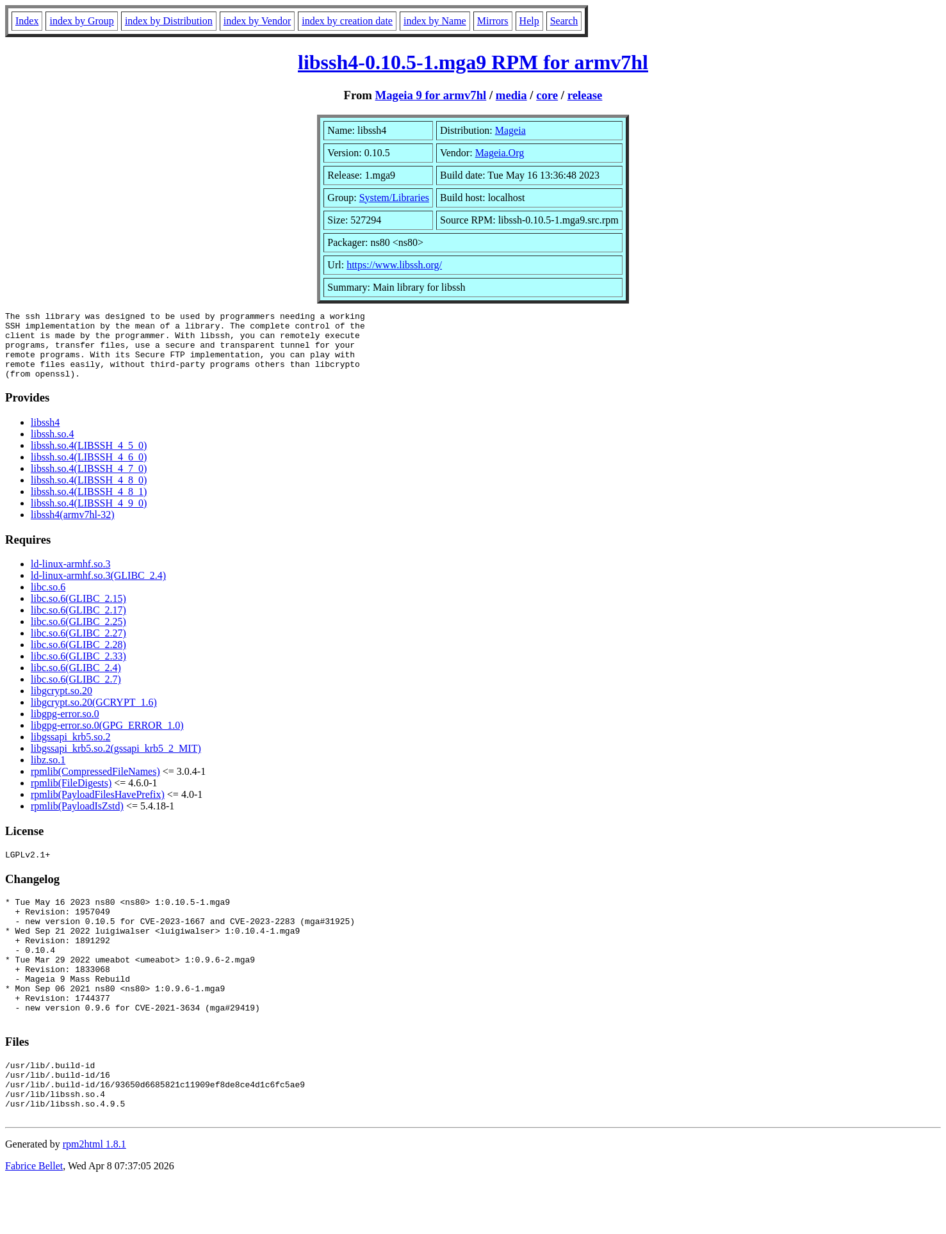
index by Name (435, 20)
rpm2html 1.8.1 (94, 1195)
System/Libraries (394, 197)
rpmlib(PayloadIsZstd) (77, 819)
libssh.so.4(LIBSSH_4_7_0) (89, 481)
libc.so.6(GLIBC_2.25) (78, 634)
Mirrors (493, 20)
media (511, 95)
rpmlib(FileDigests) (71, 796)
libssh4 (45, 435)
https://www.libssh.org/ (394, 264)
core (547, 95)
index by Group (81, 20)
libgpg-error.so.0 (65, 727)
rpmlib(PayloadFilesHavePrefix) (98, 807)
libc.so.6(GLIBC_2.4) (76, 681)
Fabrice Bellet (34, 1217)
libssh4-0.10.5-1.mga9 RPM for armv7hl (473, 62)
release (585, 95)
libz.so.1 (48, 773)
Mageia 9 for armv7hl (431, 95)
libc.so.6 (48, 600)
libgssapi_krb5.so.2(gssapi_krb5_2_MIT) (116, 761)
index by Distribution (169, 20)
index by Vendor (257, 20)
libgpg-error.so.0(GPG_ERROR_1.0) (107, 738)
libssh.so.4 (52, 447)
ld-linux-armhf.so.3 (70, 577)
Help (529, 20)
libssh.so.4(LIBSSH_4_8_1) (89, 504)
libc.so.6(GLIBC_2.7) (76, 692)
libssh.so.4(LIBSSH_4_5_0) (89, 458)
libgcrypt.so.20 (61, 704)
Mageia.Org (500, 152)
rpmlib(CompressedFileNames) (95, 784)
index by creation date (347, 20)
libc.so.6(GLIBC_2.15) (78, 611)
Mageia (510, 130)
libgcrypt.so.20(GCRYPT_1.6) (94, 715)
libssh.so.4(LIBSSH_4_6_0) (89, 470)
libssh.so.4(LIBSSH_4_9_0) (89, 516)
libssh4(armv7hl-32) (73, 528)
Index (26, 20)
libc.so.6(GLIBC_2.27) (78, 646)
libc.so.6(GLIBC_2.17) (78, 623)
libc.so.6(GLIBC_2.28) (78, 658)
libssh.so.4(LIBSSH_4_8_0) (89, 493)
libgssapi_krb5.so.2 (70, 750)
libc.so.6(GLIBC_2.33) (78, 669)
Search (564, 20)
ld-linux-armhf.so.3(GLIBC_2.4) (98, 588)
